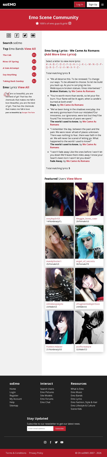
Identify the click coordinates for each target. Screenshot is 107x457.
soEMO (9, 4)
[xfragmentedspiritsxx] (89, 284)
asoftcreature (83, 346)
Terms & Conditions (16, 452)
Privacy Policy (36, 452)
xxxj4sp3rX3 (53, 218)
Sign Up (93, 4)
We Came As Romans (83, 91)
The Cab (7, 55)
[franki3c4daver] (59, 327)
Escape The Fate (28, 112)
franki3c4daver (54, 346)
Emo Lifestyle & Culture (83, 405)
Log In (79, 4)
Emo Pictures (47, 392)
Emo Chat (45, 402)
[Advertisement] (21, 123)
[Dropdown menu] (102, 4)
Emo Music (76, 392)
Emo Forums (46, 398)
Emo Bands (76, 395)
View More (74, 179)
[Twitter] (25, 35)
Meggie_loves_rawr (86, 218)
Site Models (46, 395)
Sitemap (14, 405)
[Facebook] (17, 35)
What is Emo (77, 388)
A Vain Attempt (11, 68)
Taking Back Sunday (13, 81)
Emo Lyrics (76, 398)
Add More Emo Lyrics (60, 54)
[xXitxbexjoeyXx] (59, 284)
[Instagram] (70, 23)
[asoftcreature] (89, 327)
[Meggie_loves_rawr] (89, 199)
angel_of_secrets (85, 261)
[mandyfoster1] (59, 242)
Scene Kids (76, 408)
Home (13, 388)
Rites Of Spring (11, 61)
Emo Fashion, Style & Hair (84, 402)
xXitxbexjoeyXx (54, 303)
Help (12, 402)
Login (13, 392)
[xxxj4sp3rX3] (59, 199)
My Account (16, 398)
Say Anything (10, 74)
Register (14, 395)
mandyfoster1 (54, 261)
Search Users (47, 388)
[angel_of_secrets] (89, 242)
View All (30, 49)
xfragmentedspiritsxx (88, 303)
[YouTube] (33, 35)
